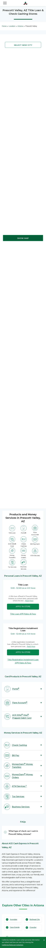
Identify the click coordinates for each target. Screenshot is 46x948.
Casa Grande (15, 927)
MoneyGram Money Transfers (22, 765)
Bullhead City (35, 919)
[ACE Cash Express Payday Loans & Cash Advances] (25, 3)
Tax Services (18, 796)
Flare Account (19, 702)
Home (4, 26)
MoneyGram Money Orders (22, 776)
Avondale (13, 919)
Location (12, 26)
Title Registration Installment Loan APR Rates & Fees (23, 661)
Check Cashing (19, 745)
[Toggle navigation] (5, 3)
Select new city (23, 45)
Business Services (21, 807)
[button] (23, 833)
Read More (29, 601)
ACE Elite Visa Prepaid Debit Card (21, 716)
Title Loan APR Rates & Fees (23, 614)
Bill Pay (15, 755)
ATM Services (19, 786)
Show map (23, 238)
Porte (15, 688)
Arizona (20, 26)
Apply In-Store (23, 606)
